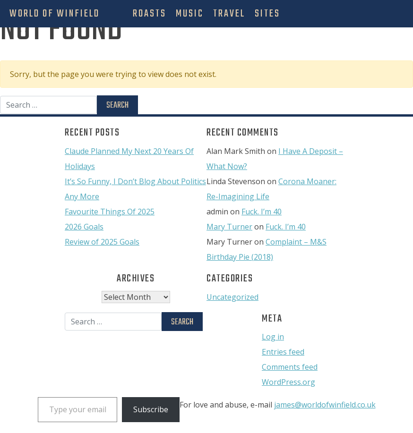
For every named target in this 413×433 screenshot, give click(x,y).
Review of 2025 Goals (102, 242)
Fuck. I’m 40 (261, 211)
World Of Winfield (54, 14)
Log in (273, 336)
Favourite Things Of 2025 (110, 211)
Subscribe (150, 409)
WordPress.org (288, 382)
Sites (267, 14)
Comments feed (290, 367)
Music (190, 14)
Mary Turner (229, 226)
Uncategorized (232, 297)
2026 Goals (84, 226)
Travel (229, 14)
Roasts (149, 14)
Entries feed (283, 352)
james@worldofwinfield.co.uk (325, 404)
